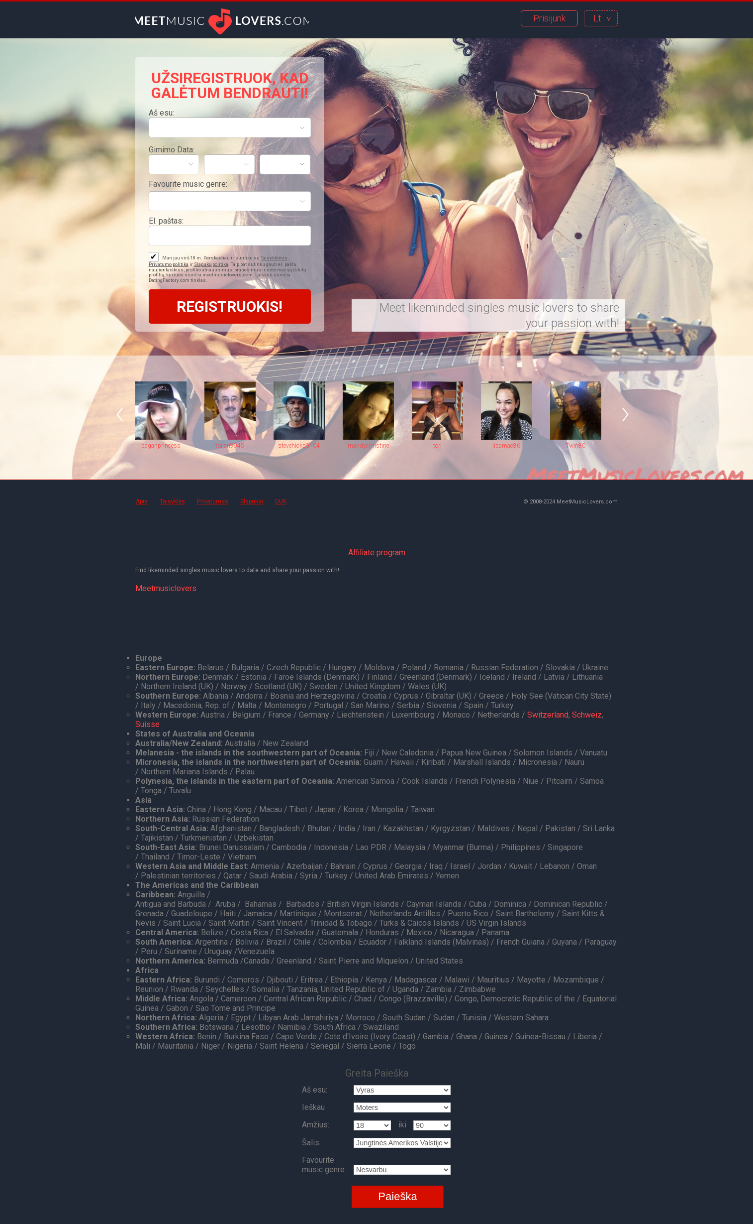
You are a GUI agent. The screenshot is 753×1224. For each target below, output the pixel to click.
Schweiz (587, 715)
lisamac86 (506, 445)
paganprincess (161, 445)
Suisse (147, 724)
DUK (280, 501)
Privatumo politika (168, 264)
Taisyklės (172, 501)
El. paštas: (166, 221)
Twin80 (575, 445)
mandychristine (368, 445)
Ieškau (313, 1107)
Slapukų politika (211, 264)
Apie (142, 501)
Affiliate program (376, 552)
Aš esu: (161, 113)
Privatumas (212, 501)
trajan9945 (229, 445)
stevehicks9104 (299, 445)
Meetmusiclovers (165, 588)
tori (437, 445)
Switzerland (547, 715)
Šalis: (311, 1142)
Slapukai (251, 501)
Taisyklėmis (274, 257)
